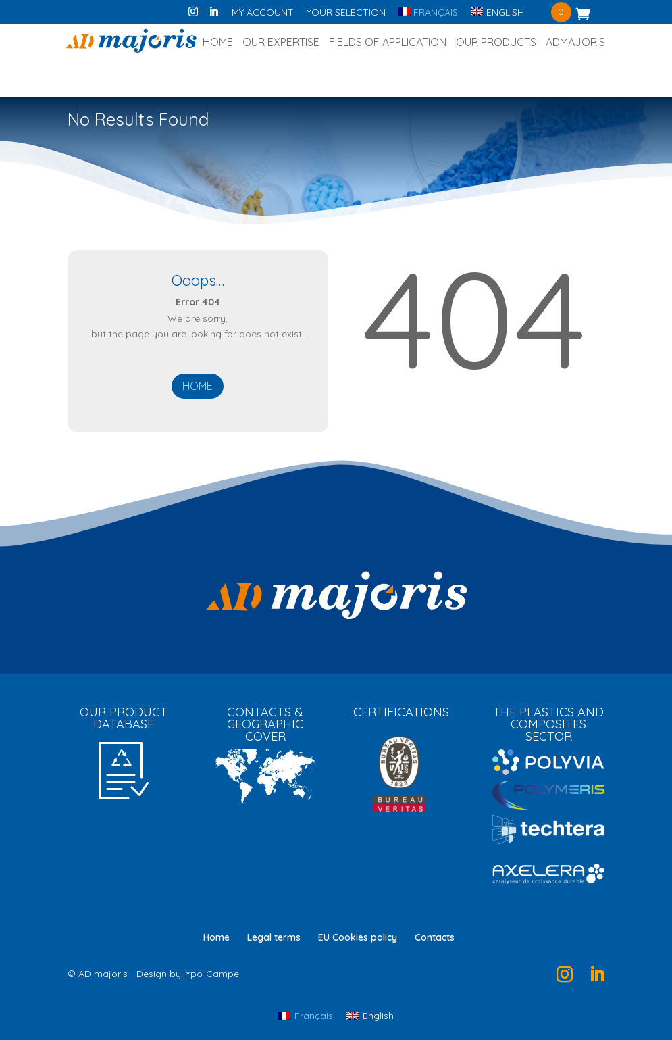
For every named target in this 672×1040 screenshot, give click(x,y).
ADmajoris (575, 43)
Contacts (435, 937)
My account (263, 12)
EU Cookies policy (357, 937)
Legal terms (274, 937)
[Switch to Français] (428, 15)
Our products (496, 43)
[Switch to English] (370, 1015)
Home (218, 43)
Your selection (346, 12)
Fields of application (387, 43)
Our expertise (280, 43)
